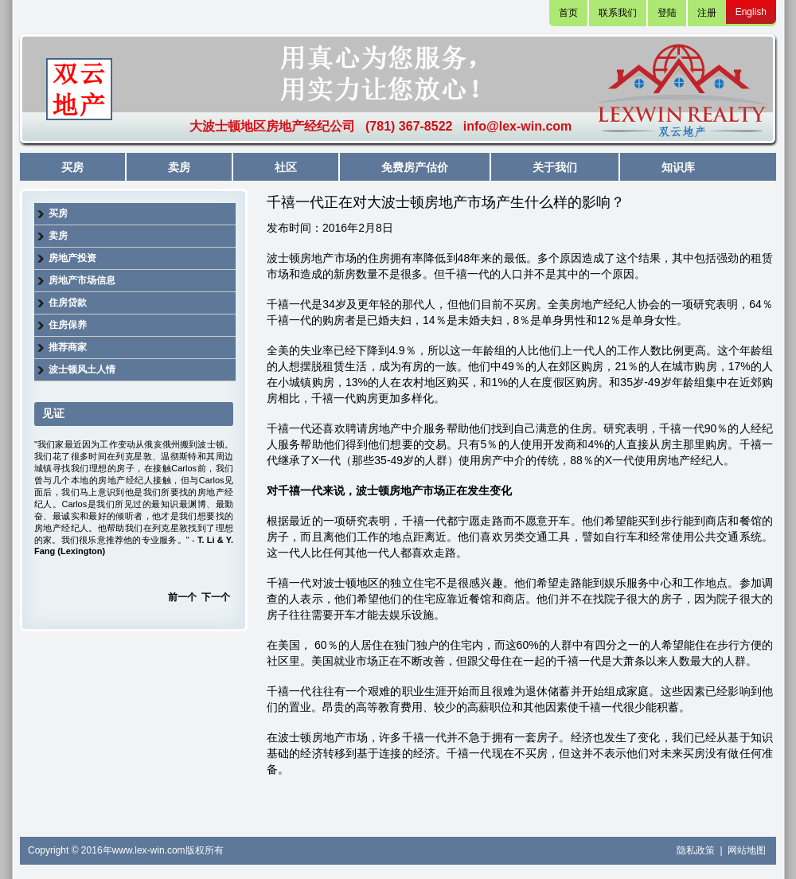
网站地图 (747, 850)
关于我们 (555, 167)
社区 (286, 167)
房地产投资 (72, 258)
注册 (706, 12)
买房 (72, 167)
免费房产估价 (414, 167)
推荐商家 (68, 347)
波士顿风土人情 (82, 369)
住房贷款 (68, 302)
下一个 (215, 597)
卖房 (179, 167)
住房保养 (68, 324)
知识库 (678, 167)
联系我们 (618, 12)
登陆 (667, 12)
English (751, 12)
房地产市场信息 (82, 280)
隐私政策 (697, 850)
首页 (568, 12)
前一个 (182, 597)
